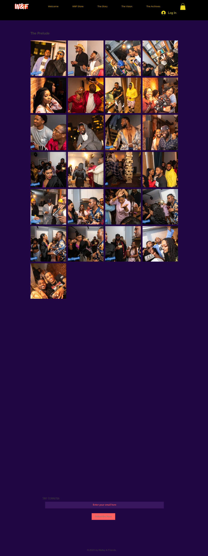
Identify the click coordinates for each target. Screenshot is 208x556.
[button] (183, 6)
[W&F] (21, 6)
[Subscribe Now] (103, 516)
